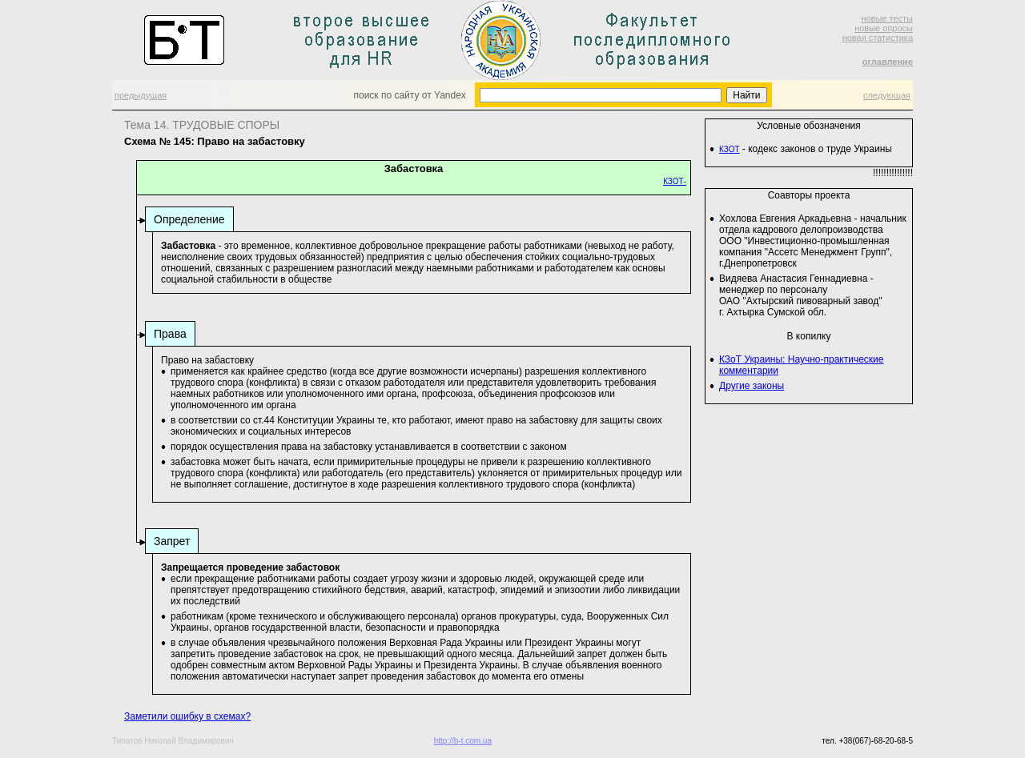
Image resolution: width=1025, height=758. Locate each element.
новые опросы (883, 28)
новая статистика (877, 37)
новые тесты (887, 18)
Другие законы (751, 385)
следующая (886, 95)
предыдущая (141, 95)
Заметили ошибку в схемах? (187, 716)
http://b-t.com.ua (463, 740)
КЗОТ (729, 149)
